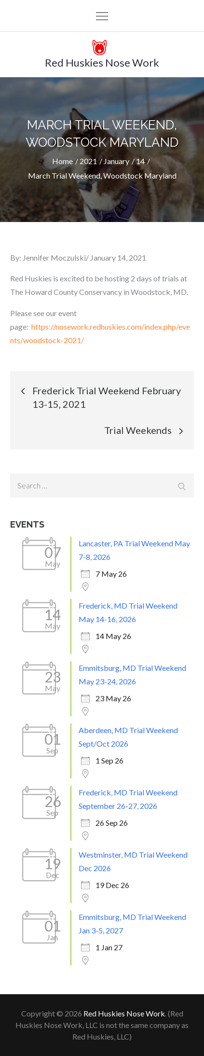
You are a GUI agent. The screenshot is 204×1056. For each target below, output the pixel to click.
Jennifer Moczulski (54, 257)
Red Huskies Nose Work (102, 62)
